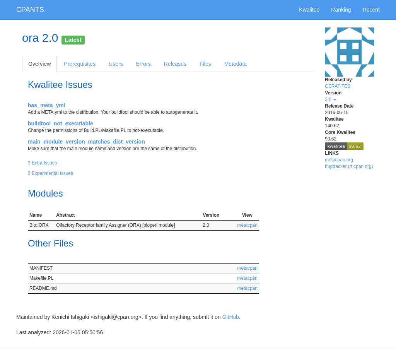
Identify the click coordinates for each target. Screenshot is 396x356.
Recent (371, 10)
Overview (39, 64)
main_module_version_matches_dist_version (86, 142)
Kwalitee (309, 10)
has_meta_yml (46, 105)
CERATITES (337, 86)
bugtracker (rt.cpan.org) (349, 166)
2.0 (330, 99)
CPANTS (30, 10)
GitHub (230, 317)
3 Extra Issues (42, 163)
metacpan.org (339, 160)
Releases (175, 64)
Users (116, 64)
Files (205, 64)
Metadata (235, 64)
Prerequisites (80, 64)
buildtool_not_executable (60, 123)
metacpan (247, 225)
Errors (143, 64)
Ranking (341, 10)
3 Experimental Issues (50, 173)
